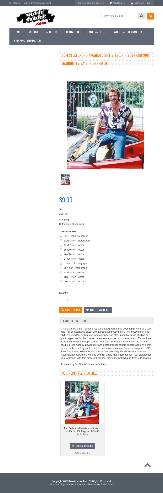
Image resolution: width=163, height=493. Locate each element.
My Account (14, 3)
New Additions (19, 62)
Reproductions (19, 88)
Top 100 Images (20, 75)
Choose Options (34, 212)
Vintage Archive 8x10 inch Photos (29, 69)
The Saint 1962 (19, 296)
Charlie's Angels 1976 (23, 256)
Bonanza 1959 (19, 302)
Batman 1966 (18, 243)
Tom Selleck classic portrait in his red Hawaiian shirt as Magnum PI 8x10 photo (32, 199)
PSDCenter (107, 484)
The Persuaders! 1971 (23, 282)
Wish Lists (119, 3)
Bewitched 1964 (20, 289)
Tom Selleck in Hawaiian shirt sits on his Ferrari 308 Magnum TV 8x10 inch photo (82, 431)
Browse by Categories (23, 82)
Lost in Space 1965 (21, 263)
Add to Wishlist (32, 219)
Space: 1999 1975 (21, 269)
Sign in (27, 3)
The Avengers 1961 (22, 250)
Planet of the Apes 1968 (24, 276)
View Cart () (142, 3)
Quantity (63, 292)
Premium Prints (19, 101)
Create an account (42, 3)
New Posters (18, 95)
